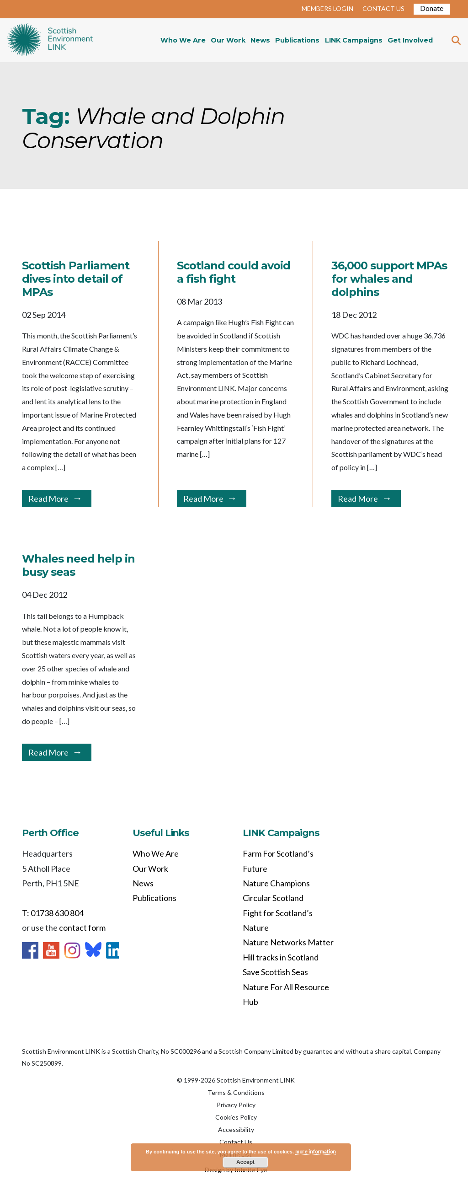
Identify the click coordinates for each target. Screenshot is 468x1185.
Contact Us (235, 1142)
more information (315, 1151)
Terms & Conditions (236, 1092)
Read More (48, 498)
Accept (245, 1162)
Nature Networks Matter (288, 942)
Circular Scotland (273, 898)
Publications (297, 40)
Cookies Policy (236, 1117)
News (260, 40)
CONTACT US (383, 8)
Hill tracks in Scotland (281, 957)
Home (50, 40)
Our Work (228, 40)
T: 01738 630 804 (53, 913)
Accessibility (236, 1129)
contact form (82, 927)
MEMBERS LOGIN (327, 8)
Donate (431, 8)
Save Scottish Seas (275, 972)
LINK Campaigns (354, 40)
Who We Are (183, 40)
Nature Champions (276, 883)
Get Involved (410, 40)
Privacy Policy (236, 1105)
